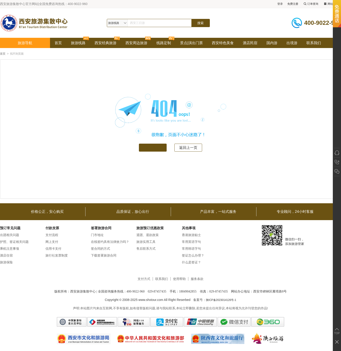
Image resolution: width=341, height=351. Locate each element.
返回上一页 (188, 148)
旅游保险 (6, 262)
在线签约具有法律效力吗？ (110, 242)
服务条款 (197, 279)
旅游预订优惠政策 (150, 228)
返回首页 (152, 148)
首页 (58, 43)
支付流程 (51, 235)
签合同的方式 (100, 248)
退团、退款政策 (147, 235)
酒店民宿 (250, 43)
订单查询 (310, 4)
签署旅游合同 (101, 228)
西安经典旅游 (105, 43)
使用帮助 (179, 279)
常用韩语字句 (191, 248)
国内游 (271, 43)
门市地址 (97, 235)
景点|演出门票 (191, 43)
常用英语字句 (191, 242)
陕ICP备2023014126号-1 (221, 300)
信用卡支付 (53, 248)
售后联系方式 (145, 248)
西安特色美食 (223, 43)
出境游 (291, 43)
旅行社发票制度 (56, 255)
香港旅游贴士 (191, 235)
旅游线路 (78, 43)
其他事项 (189, 228)
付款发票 (52, 228)
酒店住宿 (6, 255)
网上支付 (51, 242)
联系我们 (313, 43)
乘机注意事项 (9, 248)
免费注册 (292, 3)
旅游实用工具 (145, 242)
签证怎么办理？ (193, 255)
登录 (280, 3)
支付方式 (144, 279)
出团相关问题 (9, 235)
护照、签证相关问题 (14, 242)
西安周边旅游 (136, 43)
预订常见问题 (10, 228)
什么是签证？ (191, 262)
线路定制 (163, 43)
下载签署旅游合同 (103, 255)
